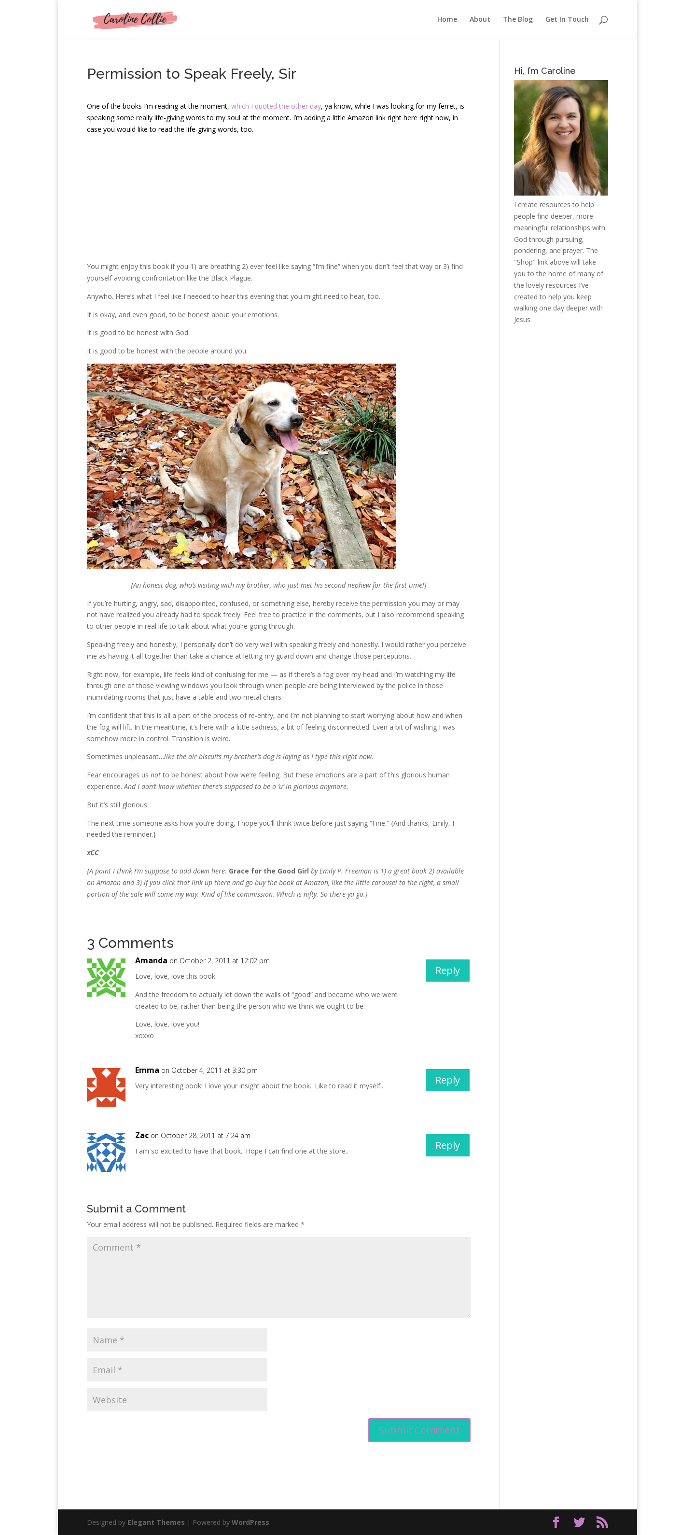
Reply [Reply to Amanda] (447, 970)
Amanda (151, 960)
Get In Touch (567, 20)
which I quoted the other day (276, 106)
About (480, 20)
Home (447, 20)
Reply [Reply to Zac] (447, 1145)
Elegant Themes (156, 1522)
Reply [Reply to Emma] (447, 1079)
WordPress (250, 1522)
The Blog (518, 20)
